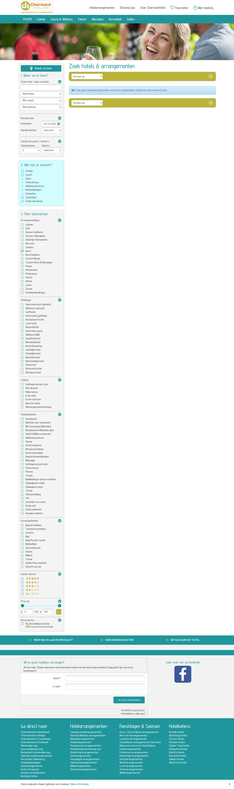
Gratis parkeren (33, 509)
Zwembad (31, 197)
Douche (29, 533)
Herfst (28, 277)
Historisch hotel (33, 368)
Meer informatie (79, 784)
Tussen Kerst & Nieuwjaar (38, 262)
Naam (56, 678)
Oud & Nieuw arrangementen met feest (140, 742)
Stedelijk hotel (33, 353)
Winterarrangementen (131, 762)
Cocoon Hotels (176, 739)
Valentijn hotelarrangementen (36, 756)
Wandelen (98, 19)
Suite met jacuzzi (30, 769)
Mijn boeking (203, 7)
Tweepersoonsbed (35, 529)
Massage (30, 460)
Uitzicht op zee (33, 567)
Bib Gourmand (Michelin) (38, 426)
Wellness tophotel (34, 308)
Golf (27, 228)
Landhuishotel (32, 338)
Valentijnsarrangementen (83, 762)
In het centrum (33, 399)
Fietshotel (30, 365)
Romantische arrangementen (85, 746)
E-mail (56, 686)
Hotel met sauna (34, 331)
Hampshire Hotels (178, 749)
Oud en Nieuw (32, 258)
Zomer (29, 289)
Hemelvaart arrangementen (134, 756)
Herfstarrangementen (131, 759)
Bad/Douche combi (35, 540)
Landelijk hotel (33, 350)
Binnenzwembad (34, 449)
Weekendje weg (29, 746)
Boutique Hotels (29, 776)
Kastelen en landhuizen (33, 773)
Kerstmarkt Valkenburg (33, 759)
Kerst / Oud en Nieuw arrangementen (139, 732)
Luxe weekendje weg (32, 749)
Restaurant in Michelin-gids (39, 430)
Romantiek (115, 19)
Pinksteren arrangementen (134, 752)
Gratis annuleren (34, 201)
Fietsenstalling (33, 494)
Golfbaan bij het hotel (36, 464)
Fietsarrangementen (81, 742)
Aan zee (29, 243)
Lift (27, 498)
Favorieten (179, 7)
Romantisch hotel (34, 320)
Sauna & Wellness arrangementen (88, 735)
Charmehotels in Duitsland (34, 742)
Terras (28, 491)
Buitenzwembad (34, 453)
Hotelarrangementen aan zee (85, 749)
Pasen (28, 266)
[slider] (22, 605)
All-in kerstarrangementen (133, 735)
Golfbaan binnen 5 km (36, 384)
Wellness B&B (32, 335)
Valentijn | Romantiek (36, 240)
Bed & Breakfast (33, 346)
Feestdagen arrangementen (85, 759)
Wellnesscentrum (35, 186)
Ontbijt (29, 171)
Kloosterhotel (32, 357)
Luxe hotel (30, 323)
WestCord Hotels (178, 762)
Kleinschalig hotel (34, 361)
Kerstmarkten (32, 255)
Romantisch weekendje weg (35, 752)
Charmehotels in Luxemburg (35, 739)
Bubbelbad (31, 544)
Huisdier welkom (34, 513)
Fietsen (82, 19)
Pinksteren (31, 274)
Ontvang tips (127, 8)
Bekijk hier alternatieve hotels (151, 90)
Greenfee (31, 194)
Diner (28, 178)
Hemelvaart (31, 270)
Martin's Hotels (176, 752)
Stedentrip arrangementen (84, 752)
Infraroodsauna (33, 445)
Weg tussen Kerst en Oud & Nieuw (137, 746)
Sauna (28, 441)
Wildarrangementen (80, 766)
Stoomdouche (33, 548)
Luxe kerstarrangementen (133, 739)
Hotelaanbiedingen (35, 292)
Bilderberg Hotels (178, 735)
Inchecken (26, 123)
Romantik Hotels (177, 756)
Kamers (46, 145)
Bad (27, 536)
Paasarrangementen (130, 749)
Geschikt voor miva (35, 502)
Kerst (28, 251)
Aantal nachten (29, 130)
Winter (28, 281)
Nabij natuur (31, 392)
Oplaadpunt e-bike (35, 483)
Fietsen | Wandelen (35, 236)
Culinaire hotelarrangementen (86, 732)
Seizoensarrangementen (83, 769)
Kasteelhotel (32, 327)
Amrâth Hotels (176, 732)
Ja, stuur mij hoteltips (129, 700)
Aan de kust (31, 388)
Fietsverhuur (32, 182)
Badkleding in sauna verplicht (40, 479)
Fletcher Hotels (177, 742)
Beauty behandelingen (37, 457)
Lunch (29, 175)
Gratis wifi (30, 506)
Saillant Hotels (176, 759)
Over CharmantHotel (152, 8)
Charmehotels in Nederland (35, 732)
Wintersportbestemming (38, 407)
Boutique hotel (33, 372)
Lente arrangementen (131, 766)
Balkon (28, 555)
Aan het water (32, 403)
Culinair (41, 19)
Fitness (29, 472)
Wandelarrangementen (82, 739)
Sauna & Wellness (61, 19)
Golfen (131, 19)
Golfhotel (30, 312)
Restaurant (31, 419)
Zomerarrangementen (131, 769)
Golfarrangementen (80, 756)
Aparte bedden (33, 525)
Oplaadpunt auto (34, 487)
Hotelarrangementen (102, 8)
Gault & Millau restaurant (38, 434)
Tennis (29, 475)
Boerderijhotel (32, 342)
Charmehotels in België (33, 735)
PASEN (27, 19)
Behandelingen (33, 190)
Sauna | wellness (34, 232)
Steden (29, 247)
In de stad (30, 396)
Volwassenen (28, 145)
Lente (28, 285)
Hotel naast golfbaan (36, 316)
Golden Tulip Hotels (179, 746)
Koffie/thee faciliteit (35, 563)
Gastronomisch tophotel (38, 304)
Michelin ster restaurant (37, 422)
